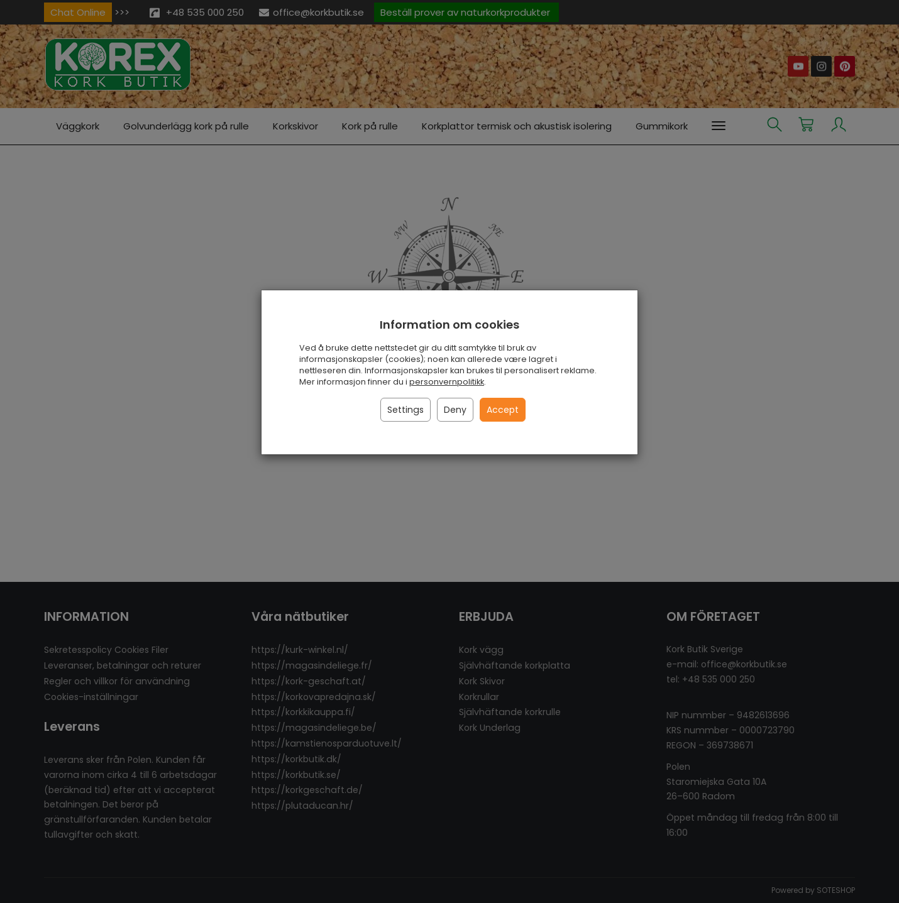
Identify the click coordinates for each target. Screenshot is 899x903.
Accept (503, 409)
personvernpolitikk (446, 381)
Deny (455, 409)
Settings (405, 409)
